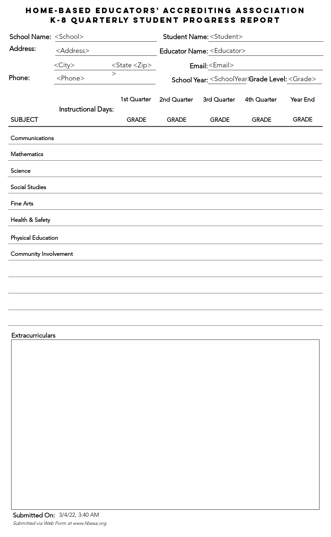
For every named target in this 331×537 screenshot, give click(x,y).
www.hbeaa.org (89, 523)
